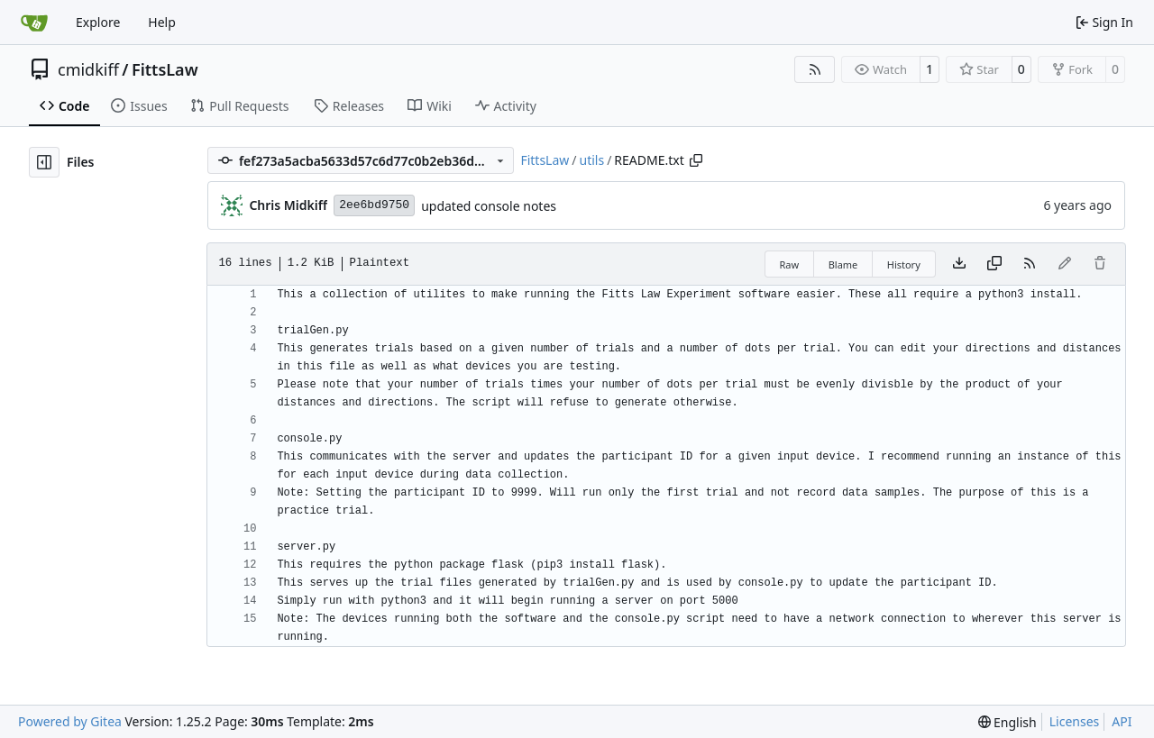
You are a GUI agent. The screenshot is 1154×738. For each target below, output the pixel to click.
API (1121, 721)
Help (162, 22)
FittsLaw (165, 69)
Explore (98, 22)
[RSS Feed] (815, 69)
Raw (790, 264)
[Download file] (959, 264)
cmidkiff (88, 69)
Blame (843, 264)
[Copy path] (696, 160)
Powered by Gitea (70, 721)
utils (592, 160)
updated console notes (488, 205)
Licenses (1074, 721)
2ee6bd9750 (374, 205)
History (903, 264)
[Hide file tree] (44, 162)
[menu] (1007, 722)
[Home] (34, 22)
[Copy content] (994, 264)
